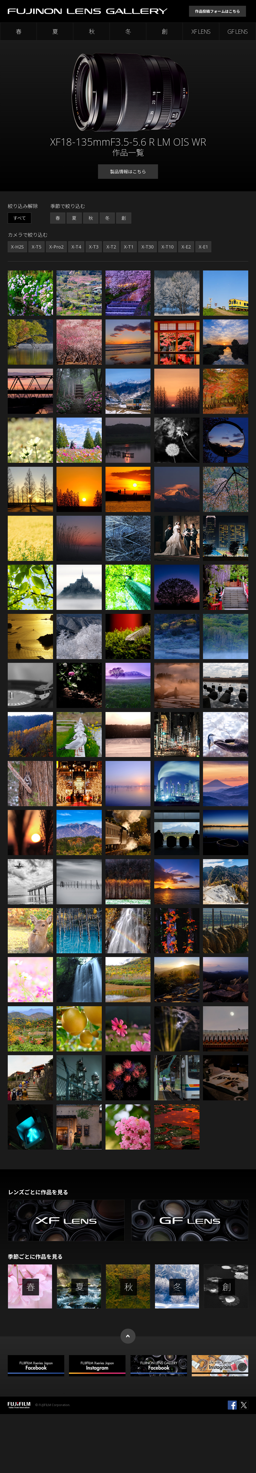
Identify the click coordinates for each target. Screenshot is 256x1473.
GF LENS (238, 31)
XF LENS (201, 31)
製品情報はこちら (128, 172)
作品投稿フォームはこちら (217, 11)
